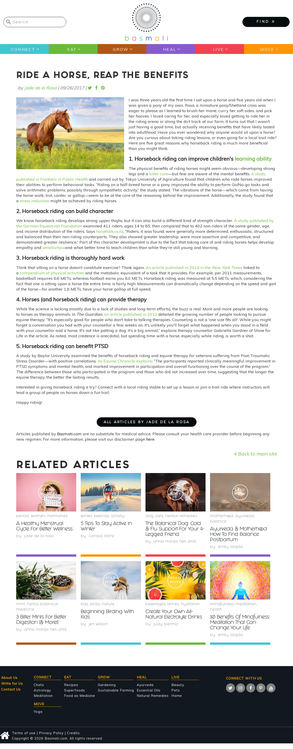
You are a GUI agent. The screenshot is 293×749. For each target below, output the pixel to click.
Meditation (43, 701)
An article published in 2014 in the (194, 267)
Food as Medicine (79, 701)
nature (108, 604)
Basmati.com (69, 433)
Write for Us (12, 689)
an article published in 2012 (131, 314)
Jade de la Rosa (40, 88)
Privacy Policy (51, 738)
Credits (73, 738)
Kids (84, 604)
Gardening (107, 690)
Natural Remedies (153, 701)
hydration (190, 604)
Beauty (177, 690)
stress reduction (34, 200)
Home (176, 701)
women (38, 516)
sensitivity (51, 247)
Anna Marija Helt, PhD (175, 542)
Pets (159, 516)
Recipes (71, 690)
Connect (23, 49)
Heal (169, 49)
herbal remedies (181, 516)
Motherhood (221, 516)
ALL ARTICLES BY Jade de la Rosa (147, 422)
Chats (39, 690)
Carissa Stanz (101, 536)
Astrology (42, 695)
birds (95, 604)
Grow (121, 49)
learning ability (253, 158)
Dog (149, 516)
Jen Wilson (98, 624)
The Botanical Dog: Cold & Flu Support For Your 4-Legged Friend (175, 529)
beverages (155, 604)
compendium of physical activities (52, 273)
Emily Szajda (230, 547)
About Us (9, 683)
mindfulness (222, 604)
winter (86, 516)
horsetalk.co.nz (109, 231)
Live (218, 49)
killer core (158, 173)
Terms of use (24, 738)
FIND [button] (266, 21)
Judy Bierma (166, 624)
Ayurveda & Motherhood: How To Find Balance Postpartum (240, 535)
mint (20, 604)
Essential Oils (149, 695)
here (150, 439)
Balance (218, 522)
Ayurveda (244, 516)
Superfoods (74, 695)
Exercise (101, 516)
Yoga (38, 717)
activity (118, 516)
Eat (72, 49)
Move (267, 49)
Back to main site (255, 454)
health (216, 610)
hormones (57, 516)
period (22, 516)
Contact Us (11, 695)
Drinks (173, 604)
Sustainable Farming (116, 695)
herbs (32, 604)
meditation (246, 604)
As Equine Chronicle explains (125, 361)
